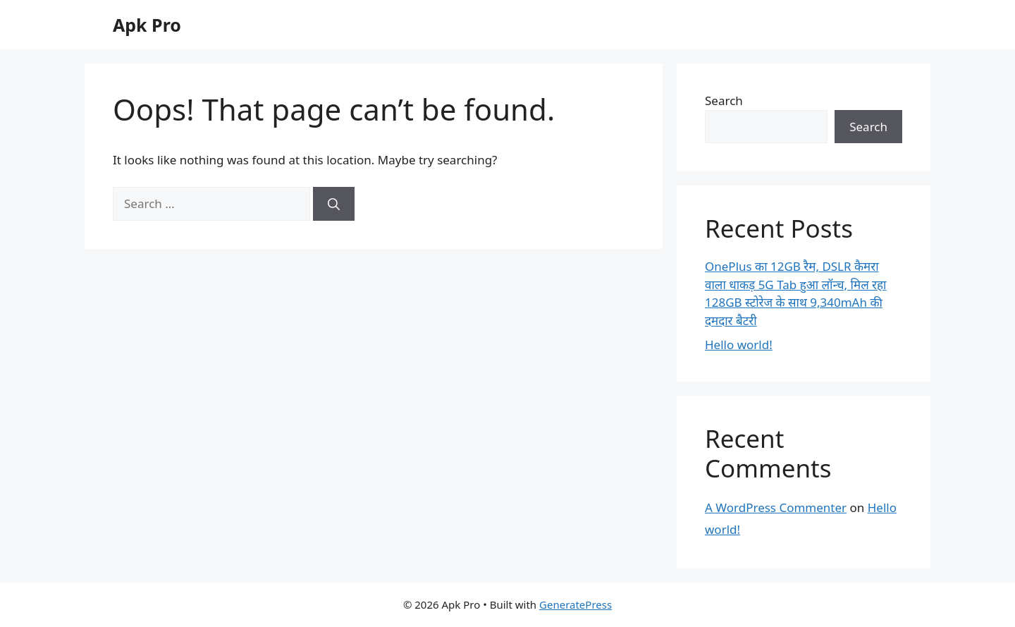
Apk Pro (147, 25)
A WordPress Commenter (776, 507)
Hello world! (739, 344)
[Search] (334, 204)
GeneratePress (575, 604)
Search (724, 100)
